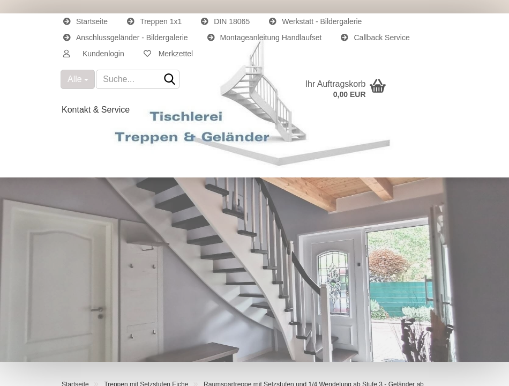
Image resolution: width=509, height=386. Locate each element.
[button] (94, 54)
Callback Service (375, 37)
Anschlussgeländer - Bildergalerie (125, 37)
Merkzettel (168, 53)
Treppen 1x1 (154, 21)
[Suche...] (78, 79)
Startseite (85, 21)
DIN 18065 (225, 21)
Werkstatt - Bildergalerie (315, 21)
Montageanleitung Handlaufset (264, 37)
